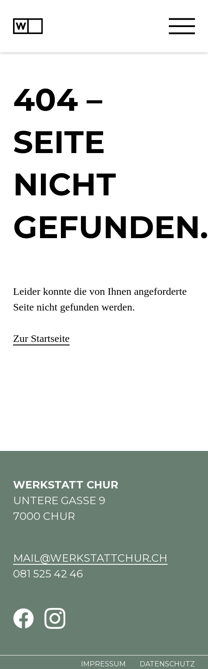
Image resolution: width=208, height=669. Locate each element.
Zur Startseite (41, 338)
